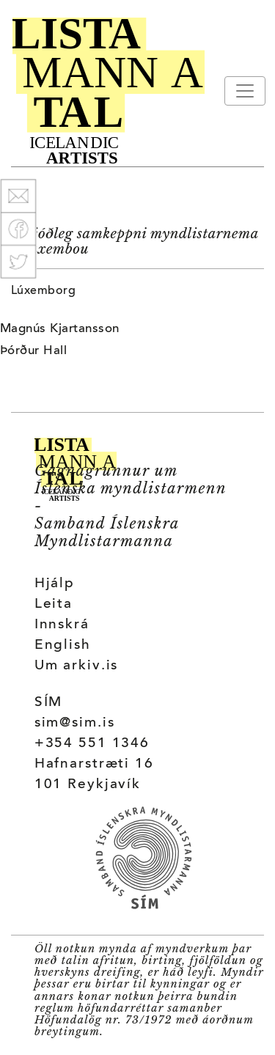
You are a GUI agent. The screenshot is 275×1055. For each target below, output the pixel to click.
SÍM (48, 703)
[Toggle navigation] (244, 91)
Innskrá (61, 625)
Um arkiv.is (76, 666)
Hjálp (54, 584)
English (62, 646)
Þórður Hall (33, 351)
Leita (53, 604)
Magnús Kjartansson (60, 329)
